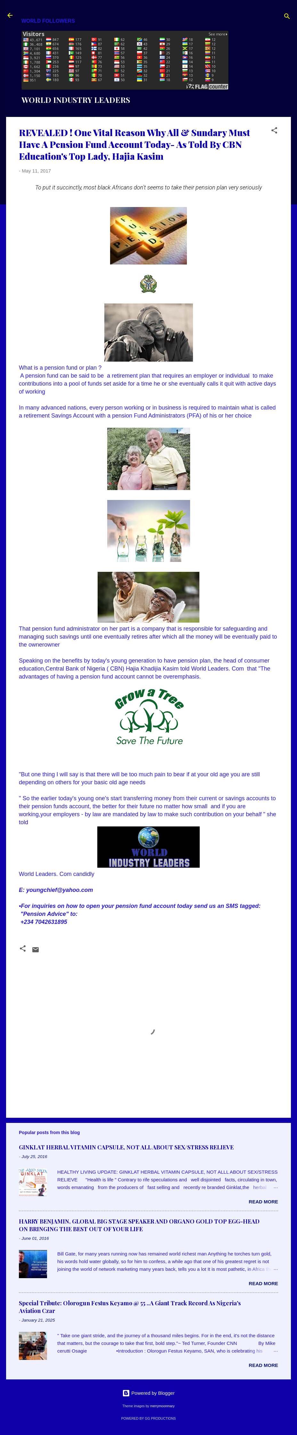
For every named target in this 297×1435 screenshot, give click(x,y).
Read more (263, 1201)
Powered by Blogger (148, 1393)
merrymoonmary (162, 1406)
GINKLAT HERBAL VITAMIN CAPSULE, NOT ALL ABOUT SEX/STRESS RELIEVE (126, 1147)
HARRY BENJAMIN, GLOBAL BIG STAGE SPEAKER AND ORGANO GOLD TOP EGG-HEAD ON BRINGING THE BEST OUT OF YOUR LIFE (139, 1225)
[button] (274, 131)
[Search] (287, 17)
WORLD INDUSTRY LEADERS (75, 100)
